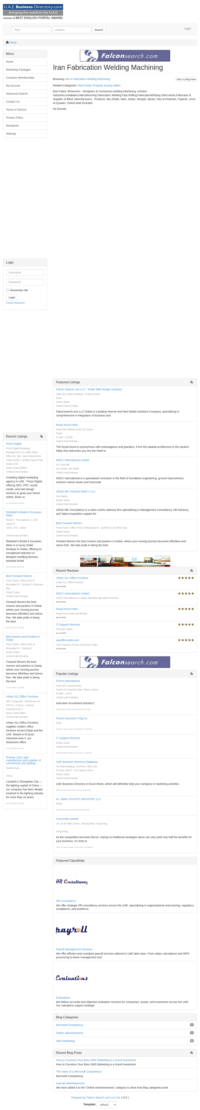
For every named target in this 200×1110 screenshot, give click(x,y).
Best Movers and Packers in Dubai (23, 638)
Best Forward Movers (19, 576)
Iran (67, 79)
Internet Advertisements (70, 1083)
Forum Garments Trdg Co (71, 718)
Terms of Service (16, 109)
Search (99, 29)
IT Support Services (68, 624)
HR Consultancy (66, 900)
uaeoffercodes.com (67, 640)
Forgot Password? (15, 303)
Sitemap (11, 133)
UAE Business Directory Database (77, 761)
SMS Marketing (65, 1041)
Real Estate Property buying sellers (99, 85)
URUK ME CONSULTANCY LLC (75, 491)
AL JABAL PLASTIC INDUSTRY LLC (78, 799)
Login (187, 28)
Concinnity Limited (67, 818)
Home (13, 42)
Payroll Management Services (74, 949)
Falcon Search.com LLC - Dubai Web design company (89, 389)
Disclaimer (12, 125)
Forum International (68, 680)
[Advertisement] (25, 200)
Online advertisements (69, 1033)
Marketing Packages (18, 69)
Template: (89, 1104)
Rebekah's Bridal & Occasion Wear (23, 514)
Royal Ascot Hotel (67, 424)
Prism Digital (13, 443)
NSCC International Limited (72, 460)
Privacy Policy (14, 117)
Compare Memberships (20, 77)
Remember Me (19, 290)
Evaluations (63, 997)
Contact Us (13, 101)
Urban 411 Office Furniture (22, 696)
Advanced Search (17, 93)
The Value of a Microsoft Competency (79, 1071)
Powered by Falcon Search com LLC (93, 1097)
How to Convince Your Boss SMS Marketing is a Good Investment (96, 1060)
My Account (13, 85)
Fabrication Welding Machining (91, 79)
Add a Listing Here (186, 79)
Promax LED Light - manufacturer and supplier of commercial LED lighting (23, 760)
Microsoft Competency (69, 1025)
